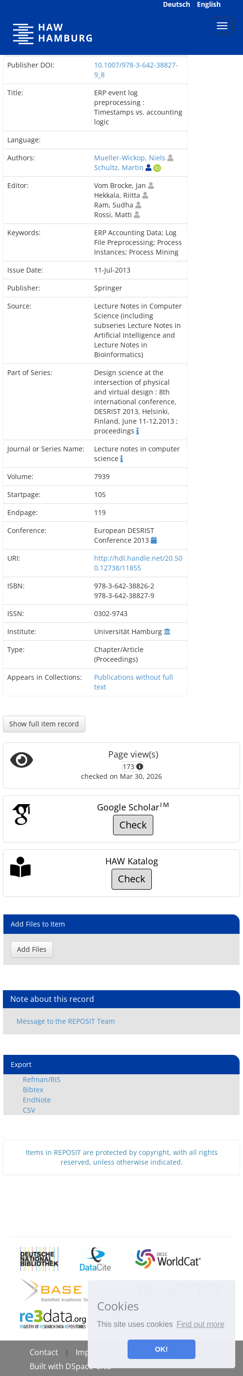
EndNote (37, 1099)
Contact (44, 1352)
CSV (29, 1110)
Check (133, 824)
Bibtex (33, 1089)
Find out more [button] (201, 1324)
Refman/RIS (42, 1079)
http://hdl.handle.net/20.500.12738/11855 (138, 562)
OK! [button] (161, 1349)
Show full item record (44, 723)
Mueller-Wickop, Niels (129, 157)
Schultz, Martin (119, 167)
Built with (47, 1366)
